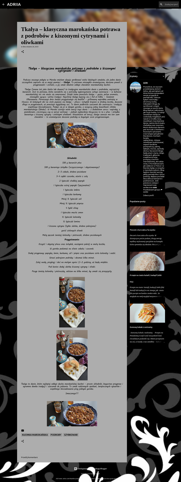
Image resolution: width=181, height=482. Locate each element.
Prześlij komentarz (29, 457)
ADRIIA (14, 4)
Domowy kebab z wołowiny (141, 327)
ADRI (145, 83)
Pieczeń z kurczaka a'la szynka (142, 230)
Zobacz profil (148, 195)
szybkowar (71, 434)
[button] (22, 52)
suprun (98, 473)
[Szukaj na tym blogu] (166, 4)
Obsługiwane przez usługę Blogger (90, 469)
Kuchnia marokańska (35, 434)
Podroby (56, 434)
